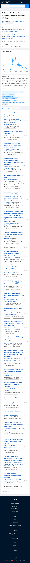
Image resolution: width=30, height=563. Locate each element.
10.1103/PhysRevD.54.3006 (11, 31)
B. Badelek (6, 299)
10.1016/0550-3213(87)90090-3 (11, 207)
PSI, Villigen (13, 240)
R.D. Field (6, 402)
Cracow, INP (13, 301)
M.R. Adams (15, 21)
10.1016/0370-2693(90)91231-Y (12, 228)
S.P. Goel (16, 464)
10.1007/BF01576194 (9, 452)
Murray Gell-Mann (8, 179)
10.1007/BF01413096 (9, 333)
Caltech (15, 179)
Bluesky (15, 545)
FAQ (15, 520)
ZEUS (5, 271)
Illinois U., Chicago (12, 257)
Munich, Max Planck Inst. (16, 343)
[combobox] (17, 6)
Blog (15, 542)
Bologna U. (12, 223)
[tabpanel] (15, 302)
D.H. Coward (7, 122)
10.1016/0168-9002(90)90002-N (15, 261)
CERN (12, 375)
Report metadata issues (15, 525)
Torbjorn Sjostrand (8, 428)
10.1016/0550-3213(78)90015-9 (11, 407)
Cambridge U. (13, 314)
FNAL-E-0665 (11, 34)
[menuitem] (22, 2)
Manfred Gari (7, 358)
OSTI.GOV (10, 38)
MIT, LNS (12, 166)
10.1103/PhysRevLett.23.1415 (13, 418)
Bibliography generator (15, 533)
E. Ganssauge (14, 482)
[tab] (6, 109)
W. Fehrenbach (7, 481)
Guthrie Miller (7, 119)
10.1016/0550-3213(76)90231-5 (11, 469)
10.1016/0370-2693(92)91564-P (12, 304)
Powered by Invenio (15, 558)
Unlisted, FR (11, 204)
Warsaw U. (12, 299)
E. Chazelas (17, 479)
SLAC (12, 119)
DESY (11, 462)
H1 (4, 286)
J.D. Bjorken (7, 135)
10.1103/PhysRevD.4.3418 (10, 171)
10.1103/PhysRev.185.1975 (10, 154)
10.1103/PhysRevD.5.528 (10, 128)
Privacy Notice (15, 508)
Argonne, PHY (11, 272)
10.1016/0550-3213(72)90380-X (12, 488)
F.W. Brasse (7, 462)
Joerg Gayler (7, 464)
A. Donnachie (7, 312)
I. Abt (14, 286)
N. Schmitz (6, 343)
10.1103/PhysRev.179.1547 (10, 139)
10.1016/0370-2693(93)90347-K (12, 276)
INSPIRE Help (15, 522)
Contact (15, 550)
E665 (3, 21)
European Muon (8, 202)
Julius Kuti (6, 166)
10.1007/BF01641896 (18, 318)
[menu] (22, 2)
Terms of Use (15, 511)
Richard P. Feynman (9, 415)
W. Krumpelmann (13, 360)
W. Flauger (16, 462)
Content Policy (15, 506)
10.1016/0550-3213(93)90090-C (12, 289)
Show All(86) (10, 23)
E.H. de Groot (7, 445)
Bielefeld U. (14, 445)
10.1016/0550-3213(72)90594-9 (11, 379)
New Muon (6, 238)
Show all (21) (5, 104)
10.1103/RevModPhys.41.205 (11, 394)
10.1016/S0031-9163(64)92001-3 (12, 188)
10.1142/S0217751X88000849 (13, 346)
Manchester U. (14, 312)
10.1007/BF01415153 (9, 365)
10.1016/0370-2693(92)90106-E (11, 243)
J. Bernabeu (7, 375)
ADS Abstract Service (11, 36)
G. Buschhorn (14, 121)
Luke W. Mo (7, 388)
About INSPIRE (15, 503)
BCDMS (6, 221)
